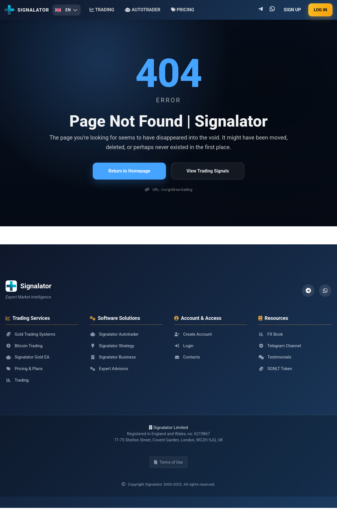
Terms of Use (168, 463)
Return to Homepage (129, 171)
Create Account (193, 334)
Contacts (187, 357)
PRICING (182, 9)
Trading (17, 380)
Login (184, 345)
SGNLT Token (275, 369)
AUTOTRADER (142, 9)
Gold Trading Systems (31, 334)
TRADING (102, 9)
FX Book (270, 334)
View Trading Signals (208, 171)
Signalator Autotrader (114, 334)
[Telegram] (308, 290)
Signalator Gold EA (28, 357)
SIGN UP (292, 9)
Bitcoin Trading (24, 345)
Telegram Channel (280, 345)
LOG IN (320, 9)
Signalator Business (113, 357)
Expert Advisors (109, 369)
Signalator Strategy (112, 345)
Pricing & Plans (24, 369)
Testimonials (275, 357)
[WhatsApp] (325, 290)
